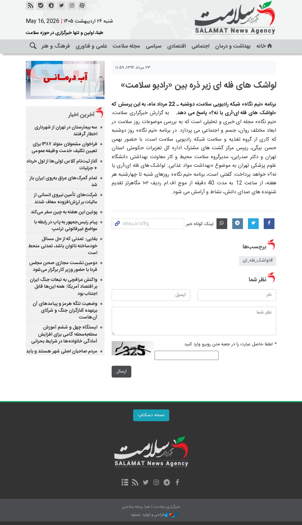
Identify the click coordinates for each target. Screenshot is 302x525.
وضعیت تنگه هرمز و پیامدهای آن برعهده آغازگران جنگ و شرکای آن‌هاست (65, 310)
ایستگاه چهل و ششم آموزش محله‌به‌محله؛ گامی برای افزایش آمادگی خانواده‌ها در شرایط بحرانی (64, 334)
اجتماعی (200, 46)
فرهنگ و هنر (56, 46)
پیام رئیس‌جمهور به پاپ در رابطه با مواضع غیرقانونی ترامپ (65, 225)
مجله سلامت (126, 46)
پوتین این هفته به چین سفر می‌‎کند (64, 212)
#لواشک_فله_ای (258, 260)
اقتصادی (176, 46)
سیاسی (153, 46)
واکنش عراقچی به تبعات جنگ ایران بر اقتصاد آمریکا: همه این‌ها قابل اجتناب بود (63, 286)
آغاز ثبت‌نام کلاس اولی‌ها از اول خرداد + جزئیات (61, 164)
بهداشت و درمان (233, 46)
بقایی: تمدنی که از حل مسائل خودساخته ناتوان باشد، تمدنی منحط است (62, 246)
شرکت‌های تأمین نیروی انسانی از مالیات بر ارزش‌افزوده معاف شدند (65, 198)
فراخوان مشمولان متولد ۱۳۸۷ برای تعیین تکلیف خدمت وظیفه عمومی (64, 147)
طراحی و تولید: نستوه (154, 515)
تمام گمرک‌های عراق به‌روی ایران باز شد (63, 181)
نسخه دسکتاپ (151, 415)
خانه (265, 46)
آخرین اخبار (81, 115)
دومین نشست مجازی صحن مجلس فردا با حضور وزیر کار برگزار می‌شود (63, 266)
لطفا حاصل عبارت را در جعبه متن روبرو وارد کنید (230, 344)
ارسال (121, 371)
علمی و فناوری (91, 46)
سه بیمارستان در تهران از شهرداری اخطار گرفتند (65, 130)
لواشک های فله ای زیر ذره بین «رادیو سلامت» (198, 85)
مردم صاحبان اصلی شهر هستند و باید (61, 351)
